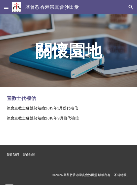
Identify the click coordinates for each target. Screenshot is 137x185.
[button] (6, 7)
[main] (68, 50)
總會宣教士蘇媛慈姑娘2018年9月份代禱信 (43, 118)
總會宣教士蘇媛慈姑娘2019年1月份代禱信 (42, 108)
